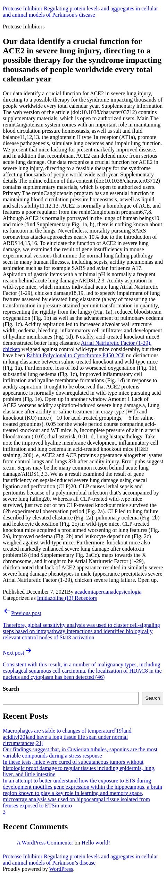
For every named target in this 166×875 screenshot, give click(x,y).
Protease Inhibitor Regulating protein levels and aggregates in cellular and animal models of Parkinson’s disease (80, 860)
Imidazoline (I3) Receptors (67, 598)
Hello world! (96, 843)
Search (11, 689)
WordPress (61, 869)
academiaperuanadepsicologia (108, 592)
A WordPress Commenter (45, 843)
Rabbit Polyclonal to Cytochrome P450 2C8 (75, 355)
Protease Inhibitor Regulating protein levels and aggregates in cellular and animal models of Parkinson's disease (80, 12)
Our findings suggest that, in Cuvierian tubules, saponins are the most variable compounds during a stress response (80, 752)
